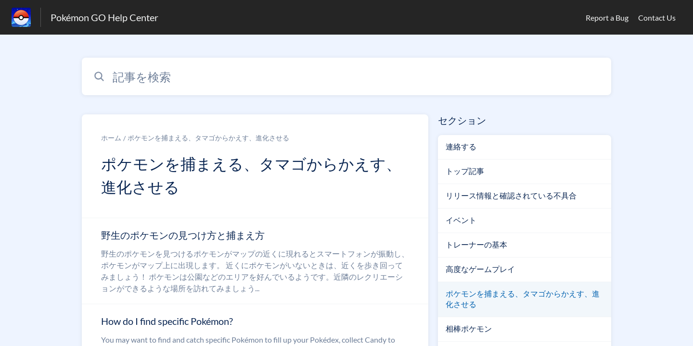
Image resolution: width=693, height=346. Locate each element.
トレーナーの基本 (476, 244)
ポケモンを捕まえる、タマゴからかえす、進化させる (208, 138)
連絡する (461, 146)
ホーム (111, 138)
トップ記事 (465, 170)
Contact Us (657, 17)
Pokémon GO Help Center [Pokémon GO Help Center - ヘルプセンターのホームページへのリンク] (104, 17)
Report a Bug (607, 17)
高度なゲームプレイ (480, 268)
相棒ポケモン (469, 328)
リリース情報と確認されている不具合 (511, 195)
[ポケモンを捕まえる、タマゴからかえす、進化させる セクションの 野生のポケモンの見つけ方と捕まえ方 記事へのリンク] (255, 261)
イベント (461, 219)
